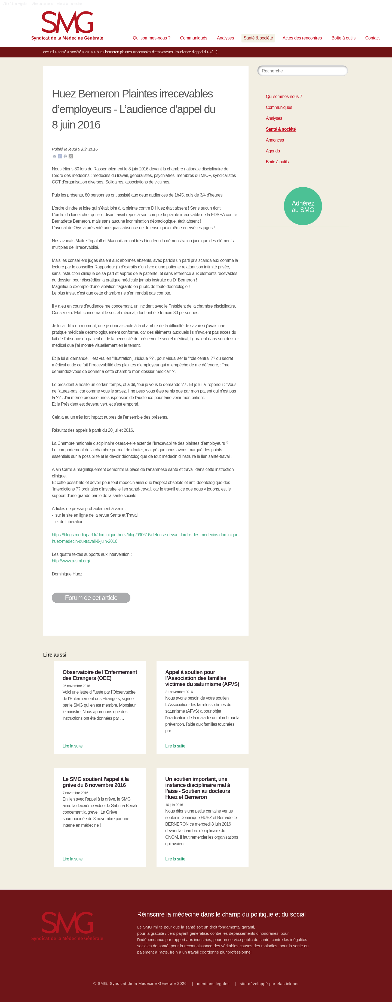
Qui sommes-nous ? (151, 38)
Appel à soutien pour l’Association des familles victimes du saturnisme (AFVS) (202, 678)
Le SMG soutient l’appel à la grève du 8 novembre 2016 (96, 782)
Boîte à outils (344, 38)
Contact (372, 38)
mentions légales (213, 984)
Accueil (48, 52)
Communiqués (193, 38)
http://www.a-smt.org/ (71, 561)
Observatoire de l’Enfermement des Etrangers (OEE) (100, 675)
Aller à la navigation (15, 4)
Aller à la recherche (69, 4)
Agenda (273, 151)
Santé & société (258, 38)
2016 (89, 52)
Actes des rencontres (302, 38)
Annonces (275, 140)
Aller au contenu (42, 4)
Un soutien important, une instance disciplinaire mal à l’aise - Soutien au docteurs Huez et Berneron (197, 788)
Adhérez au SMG (303, 206)
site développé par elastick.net (269, 984)
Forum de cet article (91, 597)
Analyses (225, 38)
